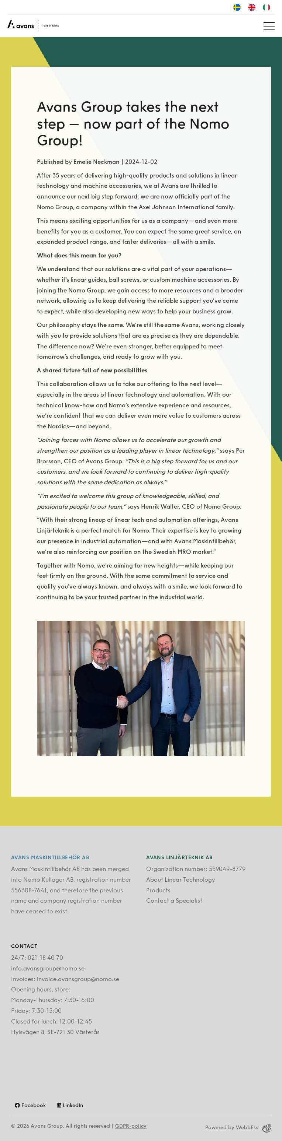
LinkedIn (70, 1106)
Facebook (30, 1106)
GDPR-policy (131, 1126)
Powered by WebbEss (238, 1128)
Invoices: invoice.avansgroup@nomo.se (65, 980)
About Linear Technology (180, 880)
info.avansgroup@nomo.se (48, 969)
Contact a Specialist (174, 901)
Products (158, 891)
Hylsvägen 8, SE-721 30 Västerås (55, 1033)
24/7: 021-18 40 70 (37, 958)
